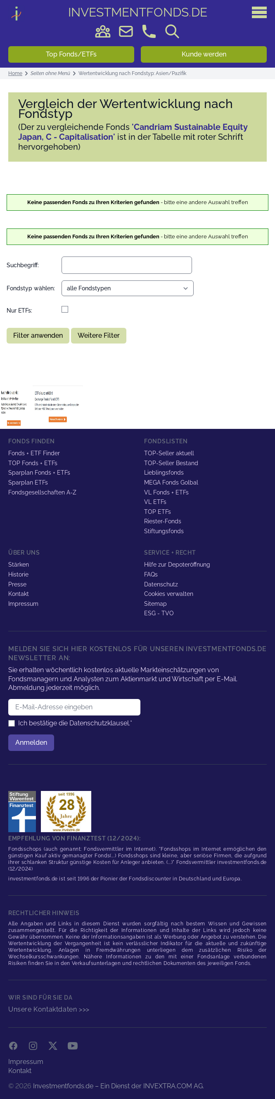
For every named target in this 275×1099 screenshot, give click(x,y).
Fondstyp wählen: (31, 288)
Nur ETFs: (19, 310)
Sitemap (155, 603)
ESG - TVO (159, 613)
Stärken (18, 564)
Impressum (23, 603)
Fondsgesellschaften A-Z (42, 492)
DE (137, 12)
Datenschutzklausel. (99, 723)
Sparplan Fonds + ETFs (39, 472)
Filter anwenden (38, 335)
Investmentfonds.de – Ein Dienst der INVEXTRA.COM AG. (118, 1086)
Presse (17, 584)
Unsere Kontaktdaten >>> (49, 1009)
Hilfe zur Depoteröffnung (177, 564)
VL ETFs (155, 502)
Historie (18, 574)
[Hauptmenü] (259, 12)
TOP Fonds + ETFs (32, 463)
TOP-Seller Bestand (171, 463)
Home (15, 73)
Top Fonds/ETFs (71, 54)
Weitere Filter (99, 335)
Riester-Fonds (162, 521)
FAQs (151, 574)
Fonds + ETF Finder (34, 453)
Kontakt (18, 594)
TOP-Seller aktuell (169, 453)
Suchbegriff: (23, 265)
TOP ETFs (157, 511)
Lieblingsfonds (164, 472)
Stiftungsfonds (164, 531)
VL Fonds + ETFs (166, 492)
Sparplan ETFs (28, 482)
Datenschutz (161, 584)
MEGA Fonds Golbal (171, 482)
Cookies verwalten (168, 594)
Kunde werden (204, 54)
